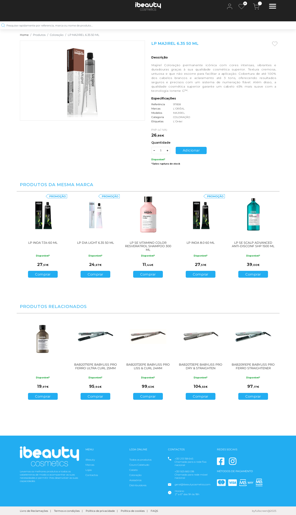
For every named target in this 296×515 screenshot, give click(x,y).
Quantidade (161, 142)
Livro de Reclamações (34, 510)
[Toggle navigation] (272, 7)
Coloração (56, 34)
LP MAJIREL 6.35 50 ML (83, 34)
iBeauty (90, 459)
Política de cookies (133, 510)
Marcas (89, 464)
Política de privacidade (100, 510)
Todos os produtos (140, 459)
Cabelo (133, 469)
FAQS (154, 510)
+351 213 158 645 (184, 458)
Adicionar (191, 150)
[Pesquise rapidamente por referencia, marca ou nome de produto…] (146, 25)
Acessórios (135, 480)
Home (24, 34)
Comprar (43, 274)
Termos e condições (67, 510)
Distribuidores (137, 485)
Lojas (88, 469)
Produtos (39, 34)
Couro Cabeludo (139, 464)
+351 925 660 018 (184, 471)
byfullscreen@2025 (264, 510)
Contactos (91, 475)
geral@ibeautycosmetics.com (193, 484)
